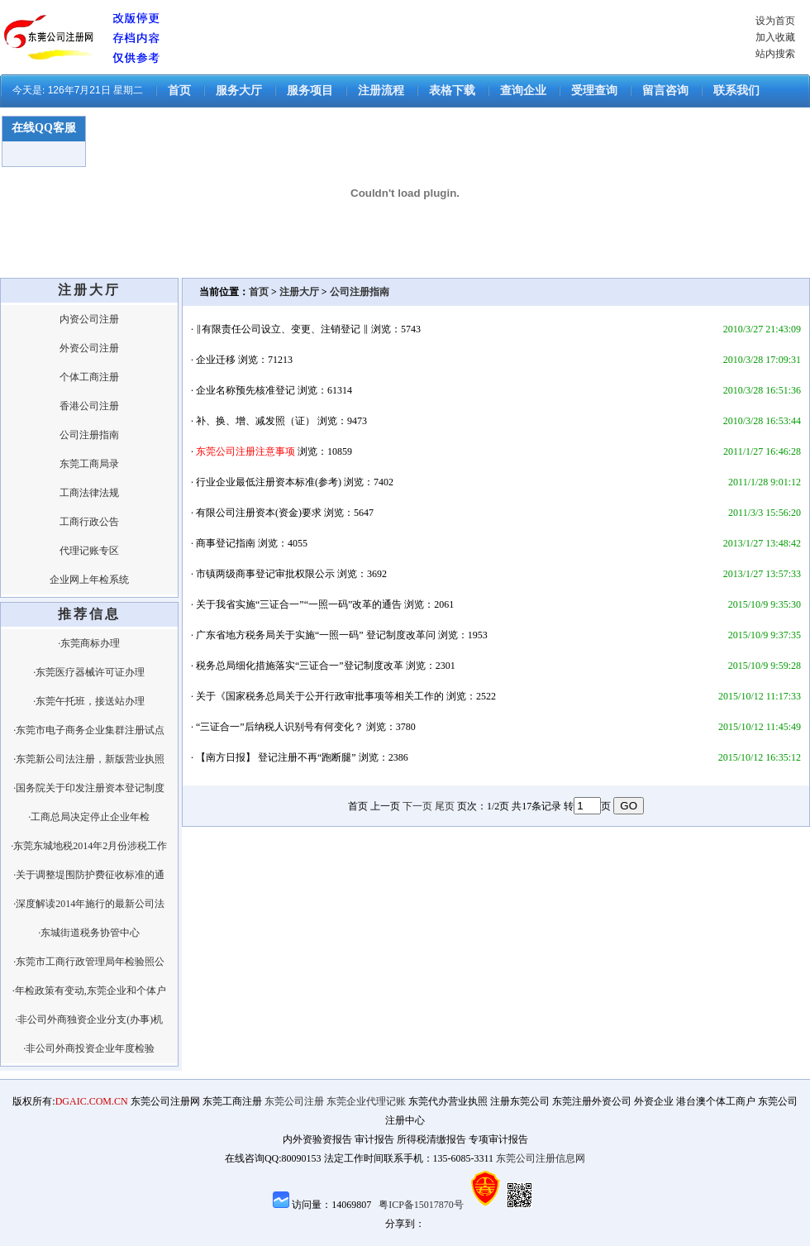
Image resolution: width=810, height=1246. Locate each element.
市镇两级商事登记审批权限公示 (265, 574)
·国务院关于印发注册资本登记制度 (88, 788)
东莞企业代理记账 (366, 1101)
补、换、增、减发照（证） (255, 421)
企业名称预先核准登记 (245, 390)
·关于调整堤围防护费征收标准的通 (88, 875)
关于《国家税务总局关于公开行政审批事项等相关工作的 (320, 696)
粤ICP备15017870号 (421, 1204)
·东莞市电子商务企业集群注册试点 (88, 730)
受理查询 (594, 90)
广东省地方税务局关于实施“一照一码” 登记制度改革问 (316, 635)
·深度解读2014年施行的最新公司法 (88, 903)
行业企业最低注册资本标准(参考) (268, 482)
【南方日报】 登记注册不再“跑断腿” (276, 757)
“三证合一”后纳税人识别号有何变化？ (280, 727)
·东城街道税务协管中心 (89, 932)
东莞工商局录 (89, 464)
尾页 (445, 806)
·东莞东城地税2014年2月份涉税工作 (89, 846)
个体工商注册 (89, 377)
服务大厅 (239, 90)
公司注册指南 (89, 435)
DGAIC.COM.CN (91, 1101)
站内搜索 (775, 54)
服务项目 (310, 90)
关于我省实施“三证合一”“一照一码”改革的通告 (299, 604)
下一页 (417, 806)
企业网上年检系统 (89, 579)
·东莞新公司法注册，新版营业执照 (88, 759)
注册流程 (381, 90)
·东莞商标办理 (89, 643)
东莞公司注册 (294, 1101)
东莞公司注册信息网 (540, 1158)
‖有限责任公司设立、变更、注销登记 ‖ (282, 329)
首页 (179, 90)
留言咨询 (665, 90)
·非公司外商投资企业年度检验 (89, 1048)
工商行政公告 (89, 522)
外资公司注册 (89, 348)
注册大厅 (299, 292)
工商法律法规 (89, 493)
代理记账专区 (89, 550)
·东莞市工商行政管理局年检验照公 (88, 961)
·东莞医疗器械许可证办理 (89, 672)
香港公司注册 (89, 406)
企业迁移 (216, 359)
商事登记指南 (225, 543)
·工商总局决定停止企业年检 (89, 817)
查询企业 (523, 90)
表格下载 (452, 90)
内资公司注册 (89, 319)
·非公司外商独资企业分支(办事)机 (89, 1019)
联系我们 (736, 90)
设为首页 (775, 20)
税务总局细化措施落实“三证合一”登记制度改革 (299, 665)
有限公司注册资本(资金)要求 (259, 512)
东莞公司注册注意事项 (245, 451)
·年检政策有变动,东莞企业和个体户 (89, 990)
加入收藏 (775, 37)
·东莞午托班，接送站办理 (89, 701)
